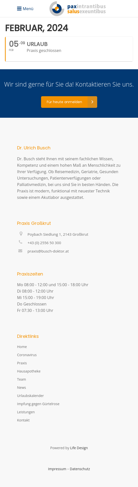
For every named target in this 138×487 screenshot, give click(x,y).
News (21, 387)
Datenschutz (80, 468)
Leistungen (26, 412)
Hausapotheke (29, 371)
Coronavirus (27, 354)
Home (22, 346)
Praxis (22, 363)
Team (21, 379)
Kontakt (23, 420)
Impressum (57, 468)
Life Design (79, 447)
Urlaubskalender (30, 395)
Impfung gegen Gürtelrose (38, 403)
